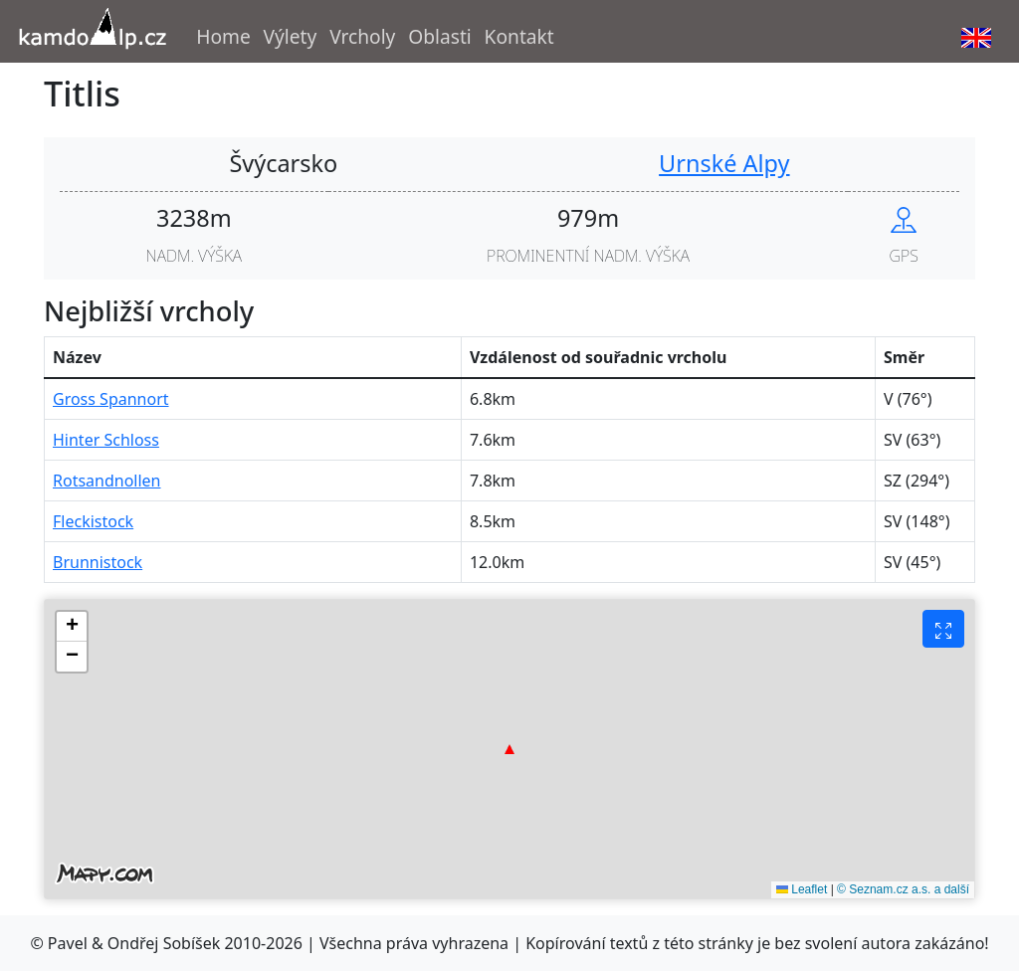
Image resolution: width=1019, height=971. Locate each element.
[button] (509, 749)
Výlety (290, 36)
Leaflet (801, 889)
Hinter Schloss (106, 440)
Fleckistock (93, 521)
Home (223, 36)
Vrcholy (362, 36)
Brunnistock (97, 562)
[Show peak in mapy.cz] (904, 218)
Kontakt (519, 36)
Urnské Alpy (724, 163)
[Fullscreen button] (943, 629)
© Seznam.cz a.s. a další (903, 889)
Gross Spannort (111, 399)
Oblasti (440, 36)
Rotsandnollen (107, 480)
